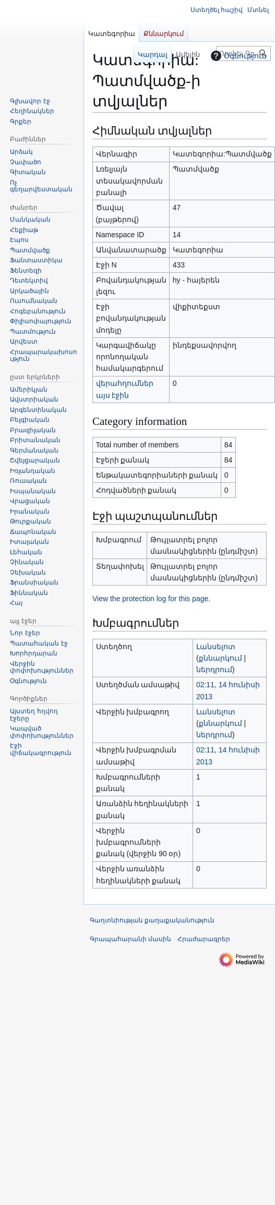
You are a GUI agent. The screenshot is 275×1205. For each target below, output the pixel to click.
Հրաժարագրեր (203, 939)
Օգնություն (237, 56)
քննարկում (220, 658)
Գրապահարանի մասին (130, 939)
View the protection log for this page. (151, 598)
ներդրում (214, 669)
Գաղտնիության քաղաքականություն (152, 920)
